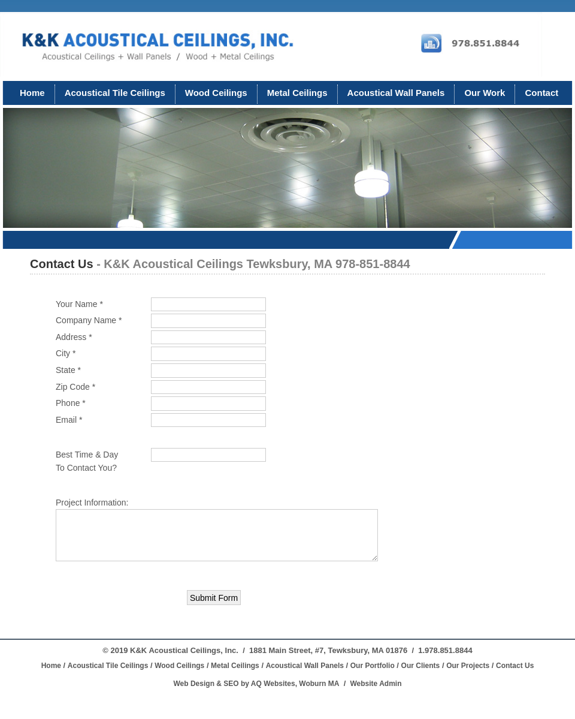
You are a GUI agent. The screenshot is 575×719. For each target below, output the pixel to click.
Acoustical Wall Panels (396, 93)
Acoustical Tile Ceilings (115, 93)
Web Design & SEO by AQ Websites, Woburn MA (257, 683)
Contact (541, 93)
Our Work (484, 93)
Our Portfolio (372, 665)
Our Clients (420, 665)
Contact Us (515, 665)
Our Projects (467, 665)
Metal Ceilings (297, 93)
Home (32, 93)
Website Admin (375, 683)
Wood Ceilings (216, 93)
